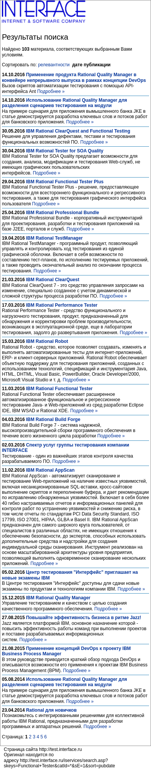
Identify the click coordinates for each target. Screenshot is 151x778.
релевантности (54, 64)
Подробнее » (51, 91)
